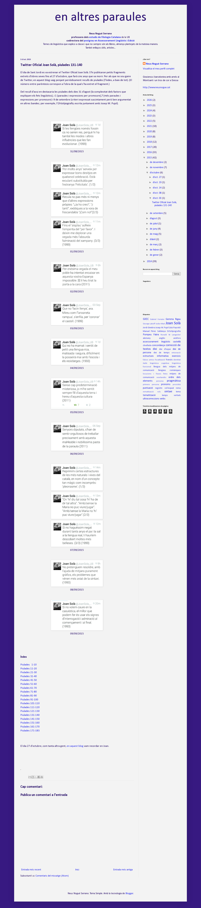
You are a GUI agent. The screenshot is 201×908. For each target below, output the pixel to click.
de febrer (155, 250)
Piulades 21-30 (28, 672)
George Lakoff (149, 324)
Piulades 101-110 (30, 703)
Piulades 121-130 (30, 711)
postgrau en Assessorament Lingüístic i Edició (109, 41)
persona (159, 381)
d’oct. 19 (157, 182)
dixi (155, 349)
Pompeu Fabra (151, 334)
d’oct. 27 (157, 177)
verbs (162, 398)
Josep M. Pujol (161, 327)
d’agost (154, 218)
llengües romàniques (169, 370)
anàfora (177, 338)
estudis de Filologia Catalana (105, 37)
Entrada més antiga (123, 869)
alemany (147, 338)
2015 (149, 157)
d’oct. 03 (157, 198)
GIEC (146, 319)
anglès (162, 338)
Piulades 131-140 (30, 715)
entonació (176, 353)
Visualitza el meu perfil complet (158, 69)
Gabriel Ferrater (157, 319)
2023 (149, 116)
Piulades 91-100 (29, 699)
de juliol (154, 223)
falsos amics (148, 360)
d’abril (153, 239)
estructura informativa (155, 356)
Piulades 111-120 (30, 707)
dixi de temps (161, 353)
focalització (160, 360)
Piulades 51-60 (28, 684)
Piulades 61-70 (28, 688)
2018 (149, 142)
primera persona (151, 384)
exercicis (176, 356)
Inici (77, 869)
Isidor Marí (160, 324)
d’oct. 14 (157, 188)
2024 (149, 110)
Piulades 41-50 (28, 680)
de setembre (156, 213)
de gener (154, 255)
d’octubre (155, 172)
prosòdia (177, 384)
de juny (154, 229)
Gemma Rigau (173, 319)
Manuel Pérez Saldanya (154, 331)
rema (178, 388)
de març (154, 244)
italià (145, 363)
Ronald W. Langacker (171, 335)
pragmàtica (174, 380)
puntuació (148, 388)
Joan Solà (173, 323)
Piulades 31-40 (28, 676)
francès (169, 360)
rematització (148, 392)
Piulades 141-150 (30, 719)
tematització (149, 395)
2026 (149, 100)
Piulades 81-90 (28, 695)
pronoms (165, 384)
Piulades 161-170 (30, 726)
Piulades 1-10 (28, 664)
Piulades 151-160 (30, 722)
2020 (149, 131)
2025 (149, 105)
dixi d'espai (165, 349)
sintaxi (168, 391)
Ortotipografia (174, 331)
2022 (149, 121)
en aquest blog (75, 746)
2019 (149, 137)
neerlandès (161, 377)
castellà (177, 342)
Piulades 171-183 (30, 730)
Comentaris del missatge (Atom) (52, 876)
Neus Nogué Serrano (157, 64)
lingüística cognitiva (159, 363)
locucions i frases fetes (155, 374)
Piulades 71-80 (28, 691)
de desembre (157, 162)
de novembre (157, 167)
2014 (149, 261)
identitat (177, 360)
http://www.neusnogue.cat (156, 87)
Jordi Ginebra (149, 327)
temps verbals (171, 395)
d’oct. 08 (157, 193)
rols (159, 392)
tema (178, 392)
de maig (154, 234)
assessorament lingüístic (156, 342)
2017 (149, 147)
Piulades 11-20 (28, 668)
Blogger (129, 893)
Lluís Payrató (175, 327)
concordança (158, 345)
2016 (149, 152)
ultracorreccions (151, 398)
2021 (149, 126)
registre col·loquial (164, 388)
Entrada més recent (31, 869)
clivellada (147, 345)
